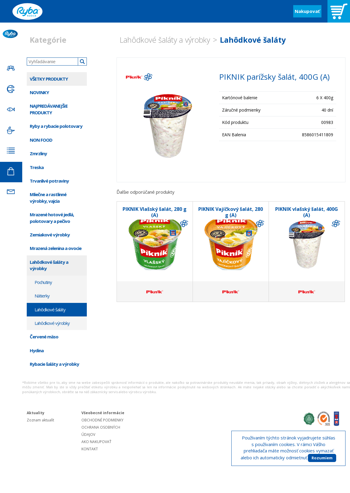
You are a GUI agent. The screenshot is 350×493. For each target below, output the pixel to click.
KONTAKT (89, 448)
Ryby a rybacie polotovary (56, 126)
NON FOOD (41, 140)
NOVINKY (39, 92)
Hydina (37, 350)
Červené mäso (44, 337)
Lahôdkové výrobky (52, 323)
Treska (37, 167)
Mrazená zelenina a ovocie (55, 248)
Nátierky (42, 296)
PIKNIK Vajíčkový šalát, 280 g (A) (230, 212)
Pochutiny (43, 282)
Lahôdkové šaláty (253, 40)
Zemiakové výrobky (50, 235)
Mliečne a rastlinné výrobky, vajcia (48, 197)
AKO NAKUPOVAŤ (96, 441)
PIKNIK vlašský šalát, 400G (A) (306, 212)
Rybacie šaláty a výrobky (54, 364)
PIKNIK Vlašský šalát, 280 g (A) (155, 212)
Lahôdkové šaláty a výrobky (165, 40)
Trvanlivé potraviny (49, 181)
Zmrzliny (38, 153)
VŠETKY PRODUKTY (49, 79)
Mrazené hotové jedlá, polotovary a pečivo (52, 217)
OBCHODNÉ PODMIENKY (102, 420)
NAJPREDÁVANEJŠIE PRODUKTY (49, 109)
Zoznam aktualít (40, 420)
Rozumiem (322, 458)
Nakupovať (307, 11)
